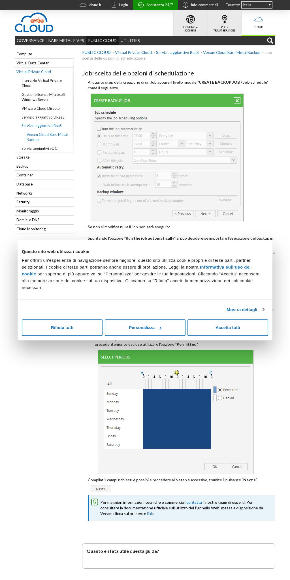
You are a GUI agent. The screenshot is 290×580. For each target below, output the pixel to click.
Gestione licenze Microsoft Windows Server (43, 97)
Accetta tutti (228, 327)
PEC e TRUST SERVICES (224, 21)
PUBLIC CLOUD (102, 40)
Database (24, 184)
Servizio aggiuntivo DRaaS (43, 117)
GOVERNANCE (30, 40)
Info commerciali (199, 5)
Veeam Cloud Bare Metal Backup (47, 137)
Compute (24, 54)
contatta (194, 502)
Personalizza (145, 327)
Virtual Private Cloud (33, 71)
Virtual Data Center (32, 63)
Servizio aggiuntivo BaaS (42, 125)
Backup (22, 166)
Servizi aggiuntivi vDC (39, 148)
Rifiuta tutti (62, 327)
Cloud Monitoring (31, 229)
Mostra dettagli (242, 309)
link (150, 513)
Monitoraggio (27, 211)
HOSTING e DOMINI (190, 21)
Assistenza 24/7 (154, 5)
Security (23, 202)
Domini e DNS (27, 220)
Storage (22, 157)
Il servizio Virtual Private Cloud (42, 83)
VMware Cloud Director (41, 108)
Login (118, 5)
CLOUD (258, 20)
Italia (247, 5)
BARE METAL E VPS (66, 40)
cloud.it (89, 5)
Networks (24, 193)
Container (24, 175)
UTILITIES (130, 40)
